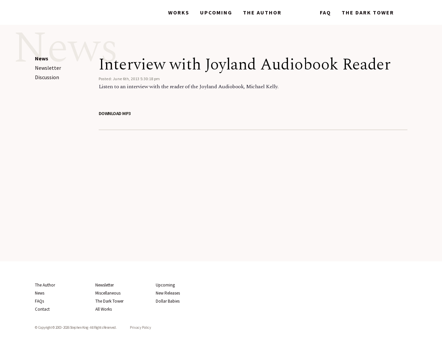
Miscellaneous (107, 293)
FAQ (325, 12)
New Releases (168, 293)
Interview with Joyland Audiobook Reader (245, 64)
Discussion (47, 77)
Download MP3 (115, 113)
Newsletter (48, 67)
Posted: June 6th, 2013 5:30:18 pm (129, 78)
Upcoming (216, 12)
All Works (103, 309)
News (300, 12)
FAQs (39, 301)
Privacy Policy (140, 327)
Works (178, 12)
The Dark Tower (368, 12)
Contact (42, 309)
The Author (262, 12)
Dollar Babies (168, 301)
